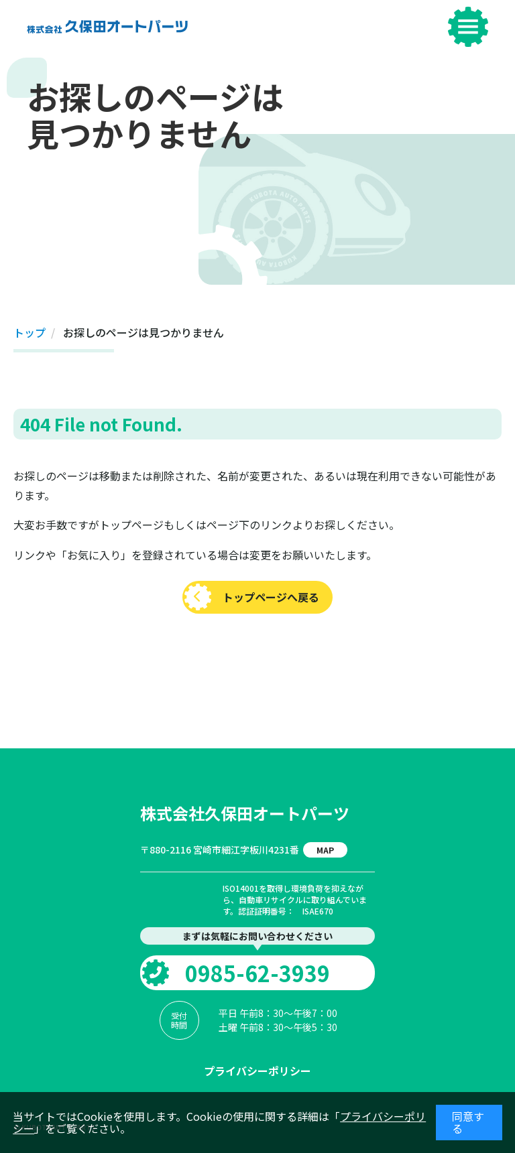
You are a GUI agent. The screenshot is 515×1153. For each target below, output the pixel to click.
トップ (29, 332)
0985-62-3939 (257, 972)
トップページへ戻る (271, 597)
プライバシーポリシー (257, 1071)
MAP (325, 850)
